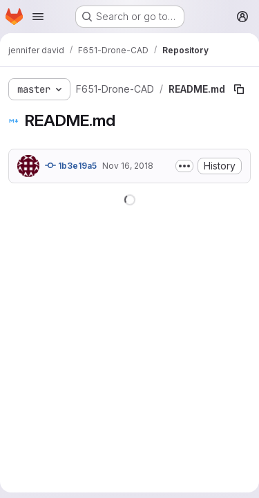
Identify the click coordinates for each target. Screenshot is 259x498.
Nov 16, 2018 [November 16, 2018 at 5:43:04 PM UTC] (127, 165)
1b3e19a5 (71, 165)
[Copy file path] (239, 89)
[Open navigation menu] (38, 17)
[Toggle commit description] (184, 166)
